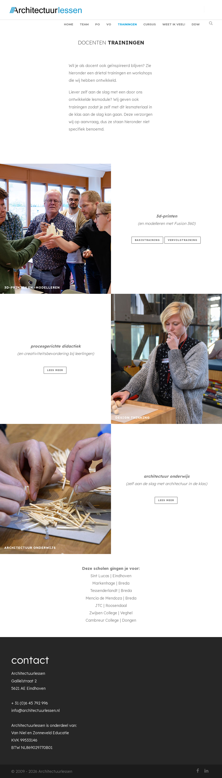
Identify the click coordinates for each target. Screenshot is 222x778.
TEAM (84, 24)
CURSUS (149, 24)
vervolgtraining (182, 240)
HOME (68, 24)
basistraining (147, 240)
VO (108, 24)
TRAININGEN (127, 24)
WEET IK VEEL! (173, 24)
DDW (196, 24)
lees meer (55, 370)
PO (97, 24)
